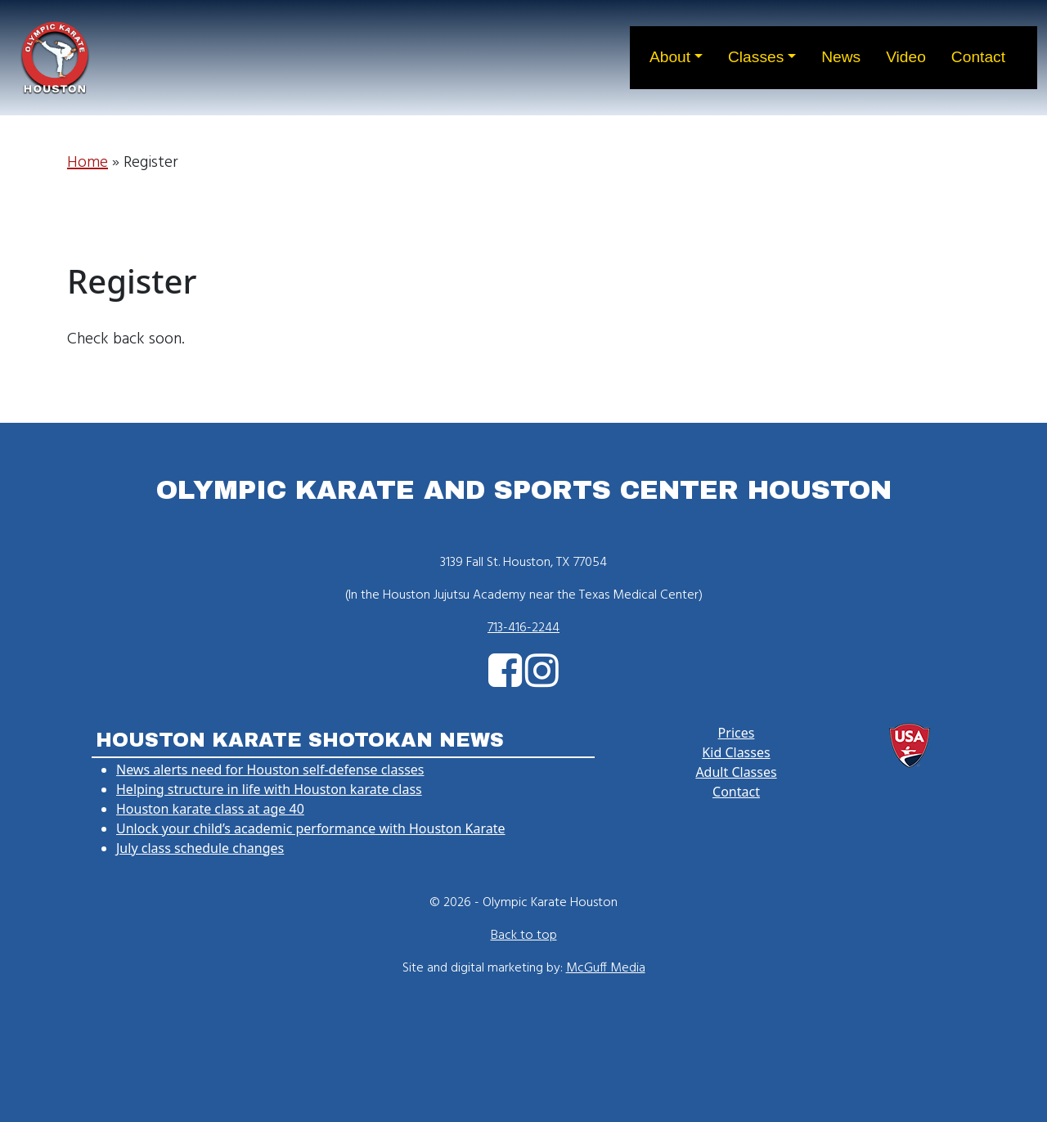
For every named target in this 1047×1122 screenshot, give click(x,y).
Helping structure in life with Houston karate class (269, 789)
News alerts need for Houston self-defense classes (270, 770)
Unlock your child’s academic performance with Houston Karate (311, 828)
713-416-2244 (523, 628)
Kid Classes (736, 752)
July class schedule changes (200, 848)
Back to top (524, 935)
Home (87, 163)
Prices (736, 733)
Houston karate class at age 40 (210, 809)
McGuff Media (605, 968)
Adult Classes (735, 772)
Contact (736, 792)
